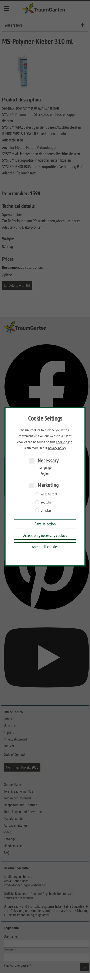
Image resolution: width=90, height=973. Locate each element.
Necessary (48, 460)
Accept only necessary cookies (45, 535)
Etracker (46, 510)
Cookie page (64, 442)
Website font (49, 494)
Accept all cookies (45, 546)
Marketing (48, 484)
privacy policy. (57, 448)
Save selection (45, 523)
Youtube (46, 502)
